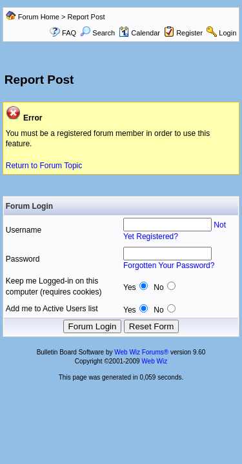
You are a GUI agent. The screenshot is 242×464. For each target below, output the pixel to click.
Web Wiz (154, 361)
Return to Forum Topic (44, 165)
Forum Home (38, 17)
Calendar (139, 33)
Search (97, 33)
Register (189, 33)
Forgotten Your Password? (168, 265)
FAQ (69, 33)
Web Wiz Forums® (141, 352)
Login (227, 33)
